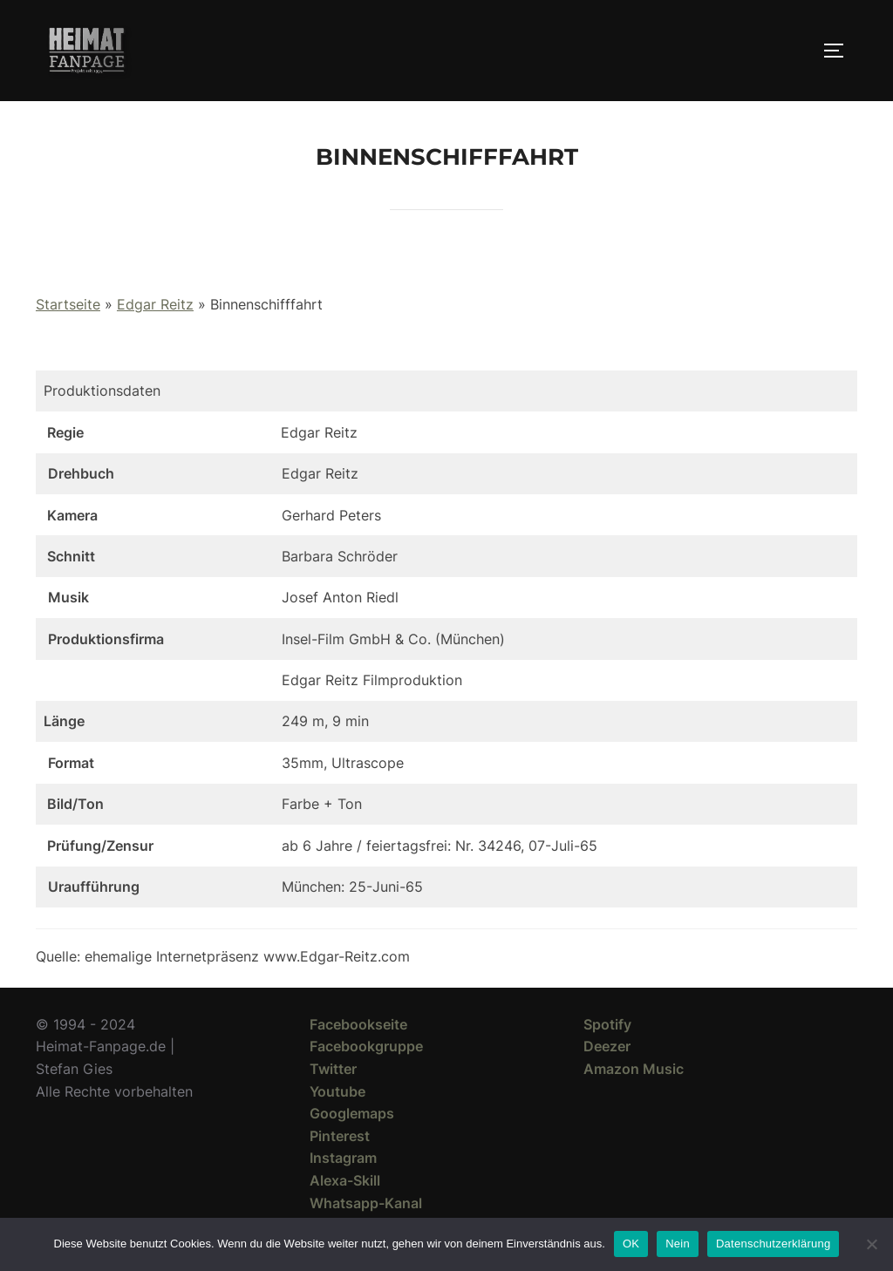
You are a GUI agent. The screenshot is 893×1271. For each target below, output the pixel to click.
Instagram (343, 1157)
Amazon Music (633, 1068)
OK (631, 1243)
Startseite (68, 304)
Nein (677, 1243)
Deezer (607, 1046)
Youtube (337, 1091)
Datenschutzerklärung (773, 1243)
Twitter (333, 1068)
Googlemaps (352, 1113)
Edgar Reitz (155, 304)
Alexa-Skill (345, 1180)
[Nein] (871, 1244)
